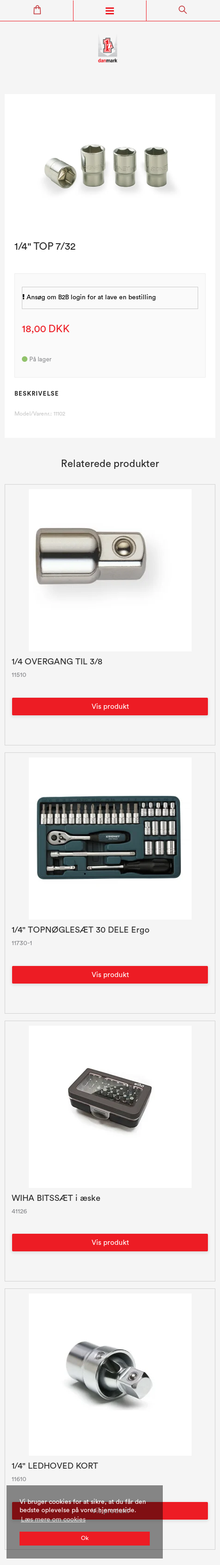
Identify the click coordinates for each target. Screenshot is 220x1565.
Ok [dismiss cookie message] (85, 1538)
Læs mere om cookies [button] (53, 1519)
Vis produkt (110, 706)
